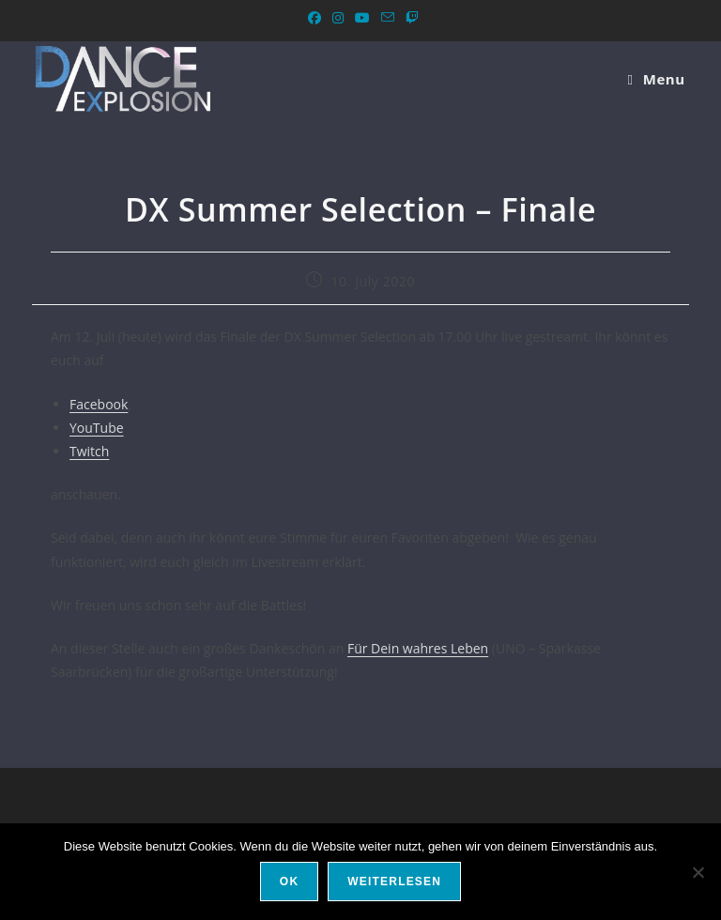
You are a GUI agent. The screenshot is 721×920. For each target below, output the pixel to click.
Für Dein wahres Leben (417, 648)
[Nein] (697, 872)
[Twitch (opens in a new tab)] (409, 17)
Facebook (98, 404)
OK (289, 881)
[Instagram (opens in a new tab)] (338, 17)
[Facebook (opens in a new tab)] (314, 17)
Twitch (89, 451)
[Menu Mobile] (655, 78)
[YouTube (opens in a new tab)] (362, 17)
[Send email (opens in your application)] (388, 17)
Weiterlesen (394, 881)
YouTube (96, 428)
